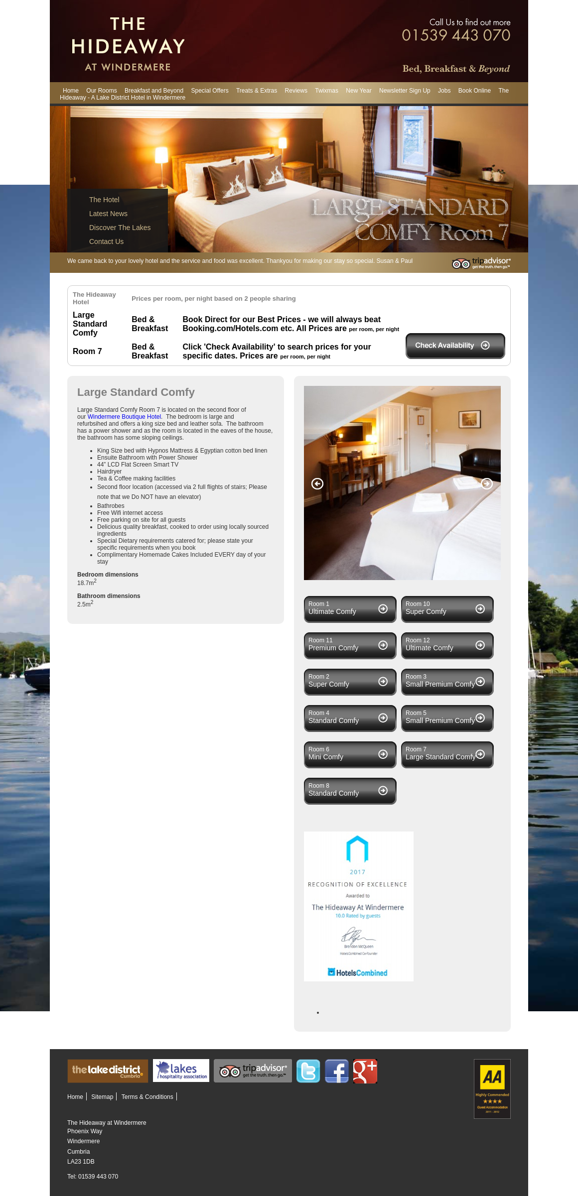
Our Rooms (101, 90)
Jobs (444, 90)
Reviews (296, 90)
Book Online (474, 90)
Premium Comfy (333, 648)
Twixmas (326, 90)
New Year (358, 90)
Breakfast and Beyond (154, 90)
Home (71, 90)
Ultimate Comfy (332, 611)
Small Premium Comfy (440, 684)
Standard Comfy (333, 720)
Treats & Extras (256, 90)
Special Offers (209, 90)
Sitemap (102, 1096)
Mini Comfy (325, 757)
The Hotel (104, 200)
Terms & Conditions (147, 1096)
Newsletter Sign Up (405, 90)
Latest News (108, 214)
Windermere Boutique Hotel (124, 416)
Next (487, 484)
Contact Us (106, 241)
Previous (317, 484)
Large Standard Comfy (441, 757)
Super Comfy (426, 611)
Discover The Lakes (119, 228)
